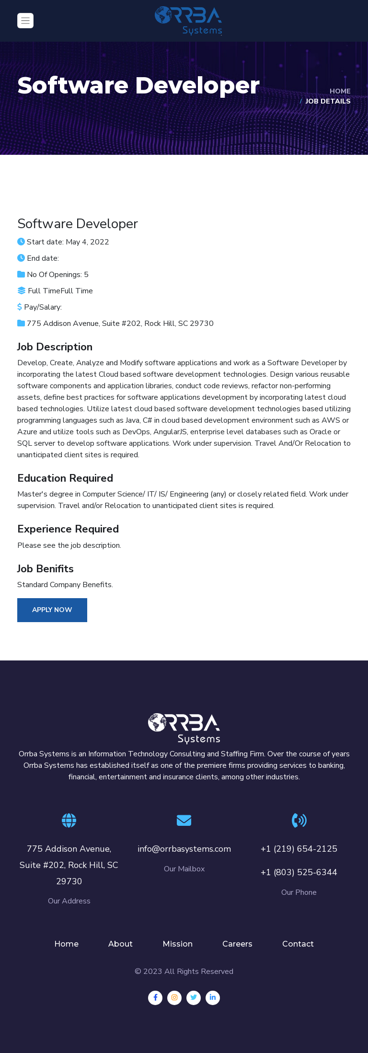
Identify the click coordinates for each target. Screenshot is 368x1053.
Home (340, 91)
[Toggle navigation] (25, 20)
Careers (237, 944)
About (120, 944)
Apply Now (52, 609)
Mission (177, 944)
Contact (298, 944)
